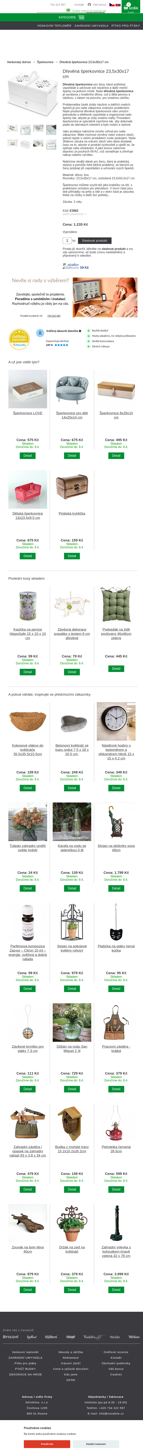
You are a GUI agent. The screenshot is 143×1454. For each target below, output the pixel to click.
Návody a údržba (71, 1352)
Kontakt (79, 4)
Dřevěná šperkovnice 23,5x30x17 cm (84, 62)
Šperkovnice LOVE (27, 413)
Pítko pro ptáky (126, 25)
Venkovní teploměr (54, 25)
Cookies (116, 1374)
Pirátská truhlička (72, 513)
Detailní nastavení (96, 1444)
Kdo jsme (70, 1374)
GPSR (70, 1380)
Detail (27, 455)
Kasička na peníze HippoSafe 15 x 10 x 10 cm (27, 633)
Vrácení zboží (71, 1363)
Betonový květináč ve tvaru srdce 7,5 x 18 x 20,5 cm (72, 749)
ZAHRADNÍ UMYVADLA (91, 25)
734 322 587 (58, 4)
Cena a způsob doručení (70, 1368)
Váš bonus (99, 4)
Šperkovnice (45, 62)
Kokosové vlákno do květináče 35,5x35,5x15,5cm (27, 749)
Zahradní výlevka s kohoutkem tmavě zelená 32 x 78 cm (116, 1251)
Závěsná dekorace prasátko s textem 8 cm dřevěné (72, 633)
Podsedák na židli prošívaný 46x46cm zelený (116, 633)
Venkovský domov (19, 62)
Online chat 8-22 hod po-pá (89, 10)
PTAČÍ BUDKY (25, 1368)
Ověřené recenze (116, 1352)
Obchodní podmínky (116, 1363)
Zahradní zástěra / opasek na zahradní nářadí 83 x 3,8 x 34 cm (27, 1151)
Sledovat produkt (94, 240)
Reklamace (71, 1357)
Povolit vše (47, 1444)
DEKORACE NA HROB (25, 1374)
